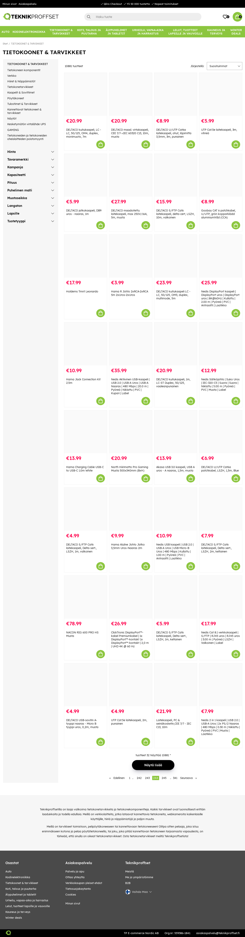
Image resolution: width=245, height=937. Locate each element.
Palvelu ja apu (74, 871)
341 (175, 778)
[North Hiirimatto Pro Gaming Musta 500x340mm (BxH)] (130, 431)
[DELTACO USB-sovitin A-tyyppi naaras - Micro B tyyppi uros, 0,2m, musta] (85, 684)
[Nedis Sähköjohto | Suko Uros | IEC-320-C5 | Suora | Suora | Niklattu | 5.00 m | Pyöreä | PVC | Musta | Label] (220, 343)
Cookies (70, 894)
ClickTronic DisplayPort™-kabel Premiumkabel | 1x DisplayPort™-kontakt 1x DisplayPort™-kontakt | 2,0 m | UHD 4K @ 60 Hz (130, 639)
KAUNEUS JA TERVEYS (17, 912)
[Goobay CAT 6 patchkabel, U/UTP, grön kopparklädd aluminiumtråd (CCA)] (220, 175)
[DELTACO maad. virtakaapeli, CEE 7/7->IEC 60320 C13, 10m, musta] (130, 94)
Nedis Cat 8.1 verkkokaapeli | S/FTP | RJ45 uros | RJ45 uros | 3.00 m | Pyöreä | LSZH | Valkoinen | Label (220, 638)
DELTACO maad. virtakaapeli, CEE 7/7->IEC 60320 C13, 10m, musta (130, 133)
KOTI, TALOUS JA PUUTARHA (20, 889)
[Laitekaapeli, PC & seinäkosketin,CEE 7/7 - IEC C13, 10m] (175, 684)
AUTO (8, 871)
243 (147, 778)
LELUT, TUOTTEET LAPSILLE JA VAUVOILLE (27, 906)
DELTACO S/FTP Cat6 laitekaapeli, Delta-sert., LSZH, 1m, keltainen (171, 636)
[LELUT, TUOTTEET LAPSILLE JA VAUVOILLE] (185, 32)
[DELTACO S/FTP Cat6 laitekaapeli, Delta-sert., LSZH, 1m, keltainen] (175, 597)
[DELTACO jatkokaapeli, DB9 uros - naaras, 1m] (85, 175)
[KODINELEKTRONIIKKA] (29, 32)
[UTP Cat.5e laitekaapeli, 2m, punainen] (130, 684)
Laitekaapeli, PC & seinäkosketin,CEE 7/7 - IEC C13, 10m (173, 723)
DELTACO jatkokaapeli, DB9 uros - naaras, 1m (83, 212)
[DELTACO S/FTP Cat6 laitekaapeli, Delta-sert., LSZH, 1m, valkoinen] (85, 509)
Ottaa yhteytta (74, 877)
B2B (128, 883)
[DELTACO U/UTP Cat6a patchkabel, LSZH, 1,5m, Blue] (220, 431)
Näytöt (11, 118)
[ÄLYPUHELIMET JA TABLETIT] (116, 32)
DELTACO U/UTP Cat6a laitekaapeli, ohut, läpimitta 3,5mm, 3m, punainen (173, 133)
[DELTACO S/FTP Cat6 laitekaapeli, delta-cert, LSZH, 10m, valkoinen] (175, 175)
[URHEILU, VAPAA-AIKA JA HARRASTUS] (148, 32)
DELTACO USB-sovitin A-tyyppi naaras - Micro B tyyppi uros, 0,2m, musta (82, 723)
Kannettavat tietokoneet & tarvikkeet (24, 111)
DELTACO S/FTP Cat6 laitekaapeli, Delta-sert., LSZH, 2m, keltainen (216, 548)
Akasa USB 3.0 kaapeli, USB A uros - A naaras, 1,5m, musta (175, 468)
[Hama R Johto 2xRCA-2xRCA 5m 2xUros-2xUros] (130, 256)
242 (139, 778)
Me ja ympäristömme (139, 877)
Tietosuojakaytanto (78, 889)
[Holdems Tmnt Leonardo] (85, 256)
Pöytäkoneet (15, 98)
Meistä (129, 871)
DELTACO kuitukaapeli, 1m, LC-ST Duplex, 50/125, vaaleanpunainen (173, 383)
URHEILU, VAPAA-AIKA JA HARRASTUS (26, 900)
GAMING (13, 130)
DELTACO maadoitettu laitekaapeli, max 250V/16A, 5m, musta (129, 214)
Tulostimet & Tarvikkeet (22, 104)
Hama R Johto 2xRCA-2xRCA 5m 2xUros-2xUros (129, 293)
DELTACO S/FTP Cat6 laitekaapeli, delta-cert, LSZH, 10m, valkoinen (175, 214)
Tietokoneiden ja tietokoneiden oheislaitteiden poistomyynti (27, 137)
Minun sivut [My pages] (72, 903)
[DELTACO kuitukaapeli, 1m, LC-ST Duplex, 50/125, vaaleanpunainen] (175, 343)
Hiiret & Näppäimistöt (21, 81)
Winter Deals (236, 31)
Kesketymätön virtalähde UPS (26, 124)
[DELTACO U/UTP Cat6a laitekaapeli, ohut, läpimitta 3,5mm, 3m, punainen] (175, 94)
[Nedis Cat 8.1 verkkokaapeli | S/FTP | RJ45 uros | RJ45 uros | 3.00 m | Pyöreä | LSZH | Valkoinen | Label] (220, 597)
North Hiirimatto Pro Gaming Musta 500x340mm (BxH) (129, 468)
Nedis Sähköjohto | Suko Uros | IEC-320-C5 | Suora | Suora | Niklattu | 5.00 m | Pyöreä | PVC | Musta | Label (220, 384)
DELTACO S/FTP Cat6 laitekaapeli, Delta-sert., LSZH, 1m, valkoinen (81, 548)
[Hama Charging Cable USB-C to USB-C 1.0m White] (85, 431)
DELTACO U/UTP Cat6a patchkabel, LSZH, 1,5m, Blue (220, 468)
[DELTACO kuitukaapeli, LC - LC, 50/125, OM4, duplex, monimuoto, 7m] (85, 94)
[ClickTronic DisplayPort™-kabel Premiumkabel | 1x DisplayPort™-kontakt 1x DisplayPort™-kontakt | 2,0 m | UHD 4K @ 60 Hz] (130, 597)
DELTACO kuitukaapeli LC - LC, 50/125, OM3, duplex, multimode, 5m (173, 295)
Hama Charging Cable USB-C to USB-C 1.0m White (85, 468)
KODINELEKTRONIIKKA (17, 877)
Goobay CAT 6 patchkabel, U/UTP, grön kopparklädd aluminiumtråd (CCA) (218, 214)
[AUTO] (5, 32)
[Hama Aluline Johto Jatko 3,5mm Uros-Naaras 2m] (130, 509)
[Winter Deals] (236, 32)
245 (164, 778)
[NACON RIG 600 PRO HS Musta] (85, 597)
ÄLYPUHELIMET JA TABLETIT (20, 894)
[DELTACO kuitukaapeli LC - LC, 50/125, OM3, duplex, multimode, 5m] (175, 256)
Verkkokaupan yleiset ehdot (83, 883)
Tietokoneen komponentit (23, 70)
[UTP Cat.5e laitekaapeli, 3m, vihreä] (220, 94)
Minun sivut (10, 3)
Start (5, 43)
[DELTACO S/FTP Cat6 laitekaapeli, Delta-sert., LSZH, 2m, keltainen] (220, 509)
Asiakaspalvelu (27, 3)
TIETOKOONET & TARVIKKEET (27, 43)
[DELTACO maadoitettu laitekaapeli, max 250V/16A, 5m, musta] (130, 175)
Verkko (11, 75)
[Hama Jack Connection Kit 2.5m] (85, 343)
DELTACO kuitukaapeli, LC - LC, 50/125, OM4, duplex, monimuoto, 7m (83, 133)
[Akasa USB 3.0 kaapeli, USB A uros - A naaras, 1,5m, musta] (175, 431)
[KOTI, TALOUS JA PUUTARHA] (89, 32)
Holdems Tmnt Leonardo (82, 291)
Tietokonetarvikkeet (20, 87)
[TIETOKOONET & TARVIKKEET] (61, 32)
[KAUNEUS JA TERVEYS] (216, 32)
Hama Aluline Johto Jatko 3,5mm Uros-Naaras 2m (128, 546)
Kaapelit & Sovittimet (21, 92)
